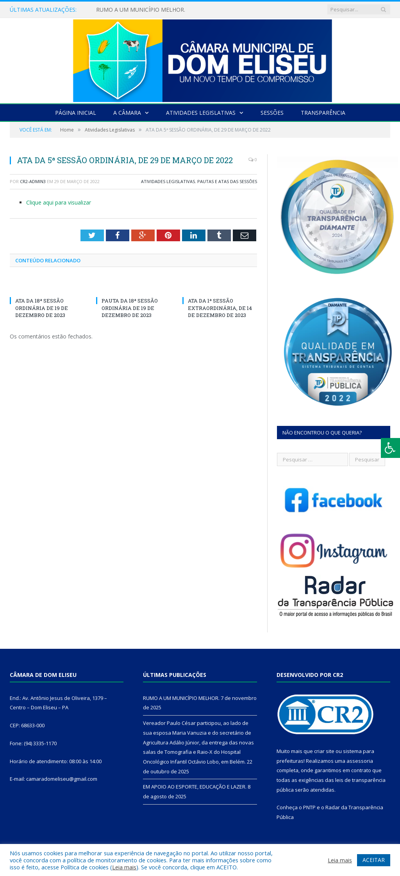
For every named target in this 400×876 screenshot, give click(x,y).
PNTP (309, 807)
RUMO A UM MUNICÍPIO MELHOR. (140, 9)
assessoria (359, 760)
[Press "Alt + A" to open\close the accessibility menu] (390, 448)
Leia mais (124, 867)
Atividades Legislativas (201, 112)
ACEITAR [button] (373, 860)
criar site (324, 751)
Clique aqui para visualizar (58, 202)
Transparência (323, 112)
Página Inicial (75, 112)
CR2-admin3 (33, 181)
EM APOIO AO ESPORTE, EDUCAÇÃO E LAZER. (194, 786)
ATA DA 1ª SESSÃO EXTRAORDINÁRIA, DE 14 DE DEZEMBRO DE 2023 (220, 307)
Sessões (272, 112)
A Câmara (127, 112)
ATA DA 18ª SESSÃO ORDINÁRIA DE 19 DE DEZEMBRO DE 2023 (41, 307)
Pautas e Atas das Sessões (227, 181)
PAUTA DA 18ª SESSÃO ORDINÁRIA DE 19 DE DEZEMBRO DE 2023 (130, 307)
